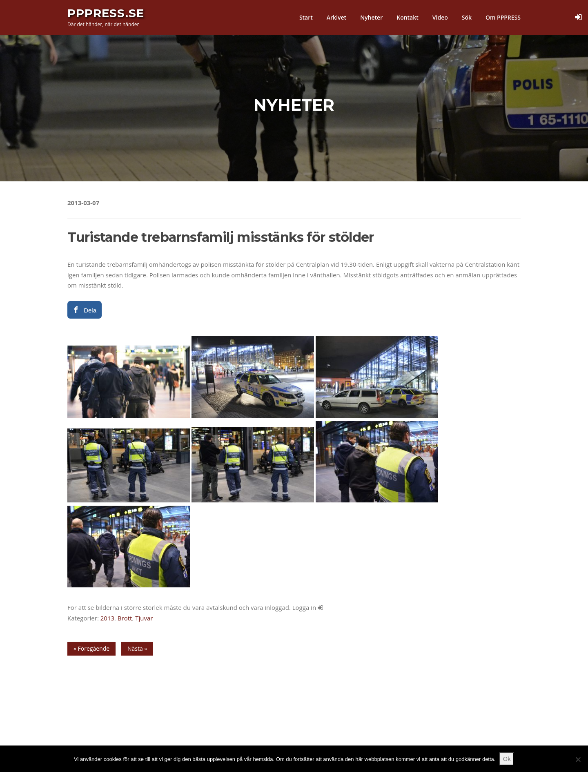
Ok (507, 758)
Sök (467, 17)
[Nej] (578, 759)
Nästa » (137, 648)
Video (440, 17)
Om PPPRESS (503, 17)
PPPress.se (105, 13)
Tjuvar (144, 618)
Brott (125, 618)
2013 (107, 618)
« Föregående (91, 648)
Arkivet (336, 17)
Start (306, 17)
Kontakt (407, 17)
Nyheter (371, 17)
